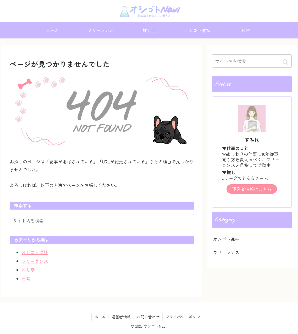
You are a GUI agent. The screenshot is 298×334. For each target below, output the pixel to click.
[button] (285, 62)
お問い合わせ (148, 316)
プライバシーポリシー (184, 316)
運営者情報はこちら (252, 189)
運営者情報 (121, 316)
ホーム (100, 316)
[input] (102, 220)
